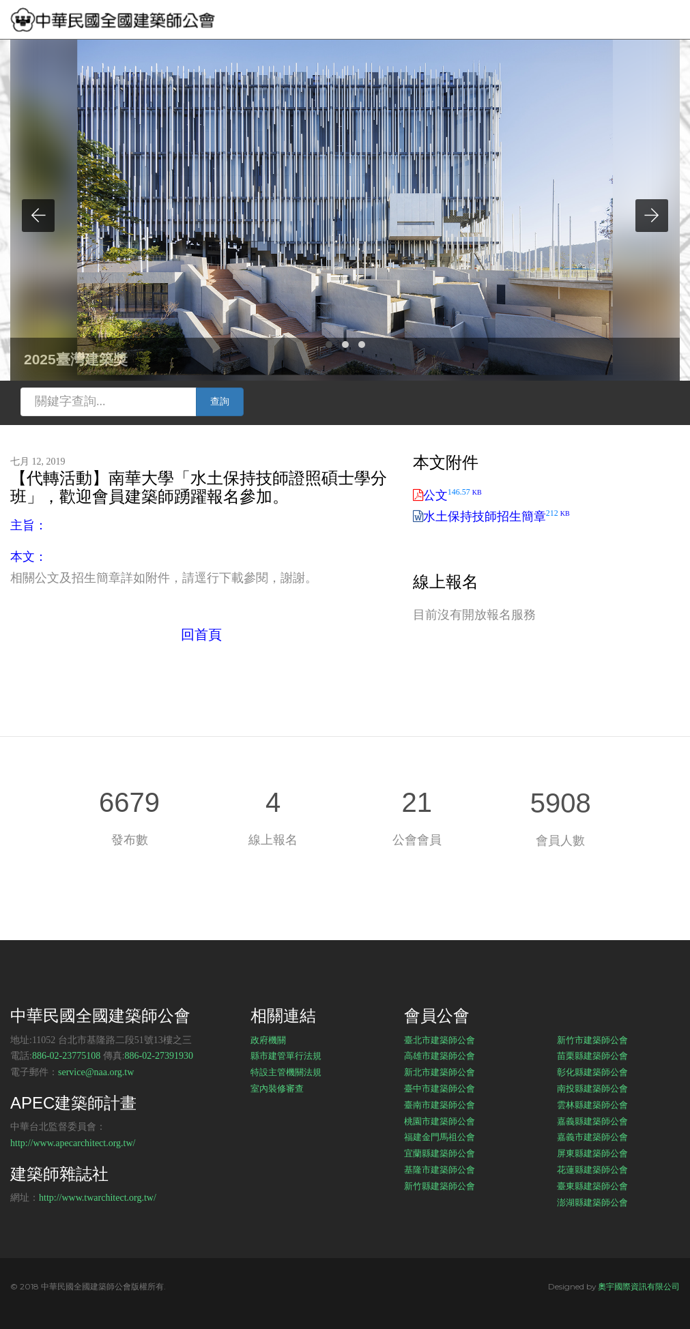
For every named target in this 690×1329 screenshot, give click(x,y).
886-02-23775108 (66, 1056)
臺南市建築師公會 (439, 1104)
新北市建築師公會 (439, 1071)
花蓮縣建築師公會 (592, 1169)
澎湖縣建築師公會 (592, 1202)
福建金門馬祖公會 (439, 1136)
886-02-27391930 (159, 1056)
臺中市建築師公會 (439, 1088)
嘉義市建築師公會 (592, 1136)
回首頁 (201, 634)
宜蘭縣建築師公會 (439, 1153)
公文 (452, 495)
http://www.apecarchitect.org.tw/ (73, 1143)
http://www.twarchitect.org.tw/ (97, 1198)
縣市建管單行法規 (285, 1055)
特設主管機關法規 (285, 1071)
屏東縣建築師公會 (592, 1153)
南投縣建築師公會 (592, 1088)
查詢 (219, 401)
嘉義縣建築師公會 (592, 1120)
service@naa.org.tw (96, 1072)
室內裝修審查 (277, 1088)
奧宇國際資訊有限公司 (639, 1286)
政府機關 (268, 1039)
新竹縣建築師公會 (439, 1185)
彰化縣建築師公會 (592, 1071)
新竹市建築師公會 (592, 1039)
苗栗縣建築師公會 (592, 1055)
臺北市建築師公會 (439, 1039)
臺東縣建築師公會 (592, 1185)
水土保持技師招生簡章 (496, 516)
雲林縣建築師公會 (592, 1104)
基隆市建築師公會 (439, 1169)
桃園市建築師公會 (439, 1120)
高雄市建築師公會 (439, 1055)
